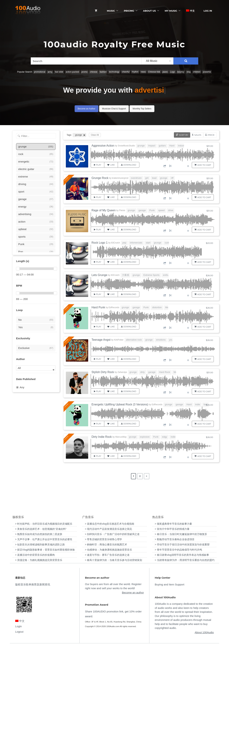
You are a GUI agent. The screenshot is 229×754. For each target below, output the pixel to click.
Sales (197, 135)
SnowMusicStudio (126, 145)
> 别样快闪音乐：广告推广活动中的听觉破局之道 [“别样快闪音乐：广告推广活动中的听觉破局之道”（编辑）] (112, 641)
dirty (142, 372)
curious (168, 242)
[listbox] (157, 61)
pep (124, 242)
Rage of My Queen (104, 210)
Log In (208, 10)
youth (172, 339)
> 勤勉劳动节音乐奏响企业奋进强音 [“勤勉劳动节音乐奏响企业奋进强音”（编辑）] (174, 646)
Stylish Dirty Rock (103, 372)
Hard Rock (164, 372)
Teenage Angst (101, 339)
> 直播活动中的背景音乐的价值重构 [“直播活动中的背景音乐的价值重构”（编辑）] (35, 661)
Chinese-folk (154, 72)
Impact (151, 145)
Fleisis (122, 210)
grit (146, 178)
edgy (164, 436)
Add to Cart (204, 165)
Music (111, 10)
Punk (152, 210)
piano (165, 72)
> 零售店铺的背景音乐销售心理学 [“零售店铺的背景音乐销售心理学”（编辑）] (103, 646)
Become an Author (86, 108)
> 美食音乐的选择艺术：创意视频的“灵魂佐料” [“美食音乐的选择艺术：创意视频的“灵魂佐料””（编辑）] (40, 635)
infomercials (136, 242)
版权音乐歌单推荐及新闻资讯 (32, 691)
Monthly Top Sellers (142, 108)
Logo (172, 72)
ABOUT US (149, 10)
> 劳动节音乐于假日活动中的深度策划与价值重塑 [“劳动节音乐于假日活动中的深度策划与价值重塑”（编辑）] (182, 651)
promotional (39, 72)
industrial (182, 145)
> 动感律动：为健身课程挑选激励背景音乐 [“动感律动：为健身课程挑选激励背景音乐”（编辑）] (108, 656)
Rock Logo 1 (100, 242)
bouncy (180, 72)
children (196, 72)
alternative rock (134, 339)
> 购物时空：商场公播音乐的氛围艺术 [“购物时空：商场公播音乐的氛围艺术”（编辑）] (106, 651)
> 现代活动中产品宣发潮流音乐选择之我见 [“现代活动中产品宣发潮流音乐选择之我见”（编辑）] (108, 635)
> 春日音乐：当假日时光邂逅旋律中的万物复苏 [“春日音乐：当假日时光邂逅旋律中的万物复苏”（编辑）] (181, 641)
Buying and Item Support (169, 691)
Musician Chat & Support (114, 108)
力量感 (125, 275)
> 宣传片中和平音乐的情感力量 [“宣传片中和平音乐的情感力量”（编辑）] (172, 635)
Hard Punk (98, 307)
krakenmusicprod (120, 178)
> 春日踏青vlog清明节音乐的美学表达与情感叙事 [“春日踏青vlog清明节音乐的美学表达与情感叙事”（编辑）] (182, 661)
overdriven (136, 178)
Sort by (183, 135)
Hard (171, 145)
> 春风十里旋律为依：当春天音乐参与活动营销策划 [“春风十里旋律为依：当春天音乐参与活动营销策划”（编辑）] (113, 667)
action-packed (72, 72)
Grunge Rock (100, 177)
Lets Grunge (99, 275)
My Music (171, 10)
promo (84, 72)
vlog (189, 72)
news (143, 72)
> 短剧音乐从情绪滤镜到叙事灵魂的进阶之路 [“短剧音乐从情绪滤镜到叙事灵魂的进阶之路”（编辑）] (40, 651)
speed (161, 210)
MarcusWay (120, 437)
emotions (161, 339)
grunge (141, 145)
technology (114, 72)
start (148, 242)
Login (18, 733)
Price (211, 135)
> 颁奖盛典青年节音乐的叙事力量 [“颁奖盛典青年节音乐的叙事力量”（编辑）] (173, 630)
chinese (93, 72)
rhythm (135, 72)
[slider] (18, 268)
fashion (103, 72)
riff (172, 178)
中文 (190, 10)
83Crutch (115, 243)
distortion (157, 307)
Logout (19, 738)
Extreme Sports (151, 275)
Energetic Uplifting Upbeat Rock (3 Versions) (120, 404)
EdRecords (114, 307)
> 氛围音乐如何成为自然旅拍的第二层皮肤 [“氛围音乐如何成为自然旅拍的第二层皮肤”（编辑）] (38, 641)
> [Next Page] (146, 476)
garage (142, 210)
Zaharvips (122, 372)
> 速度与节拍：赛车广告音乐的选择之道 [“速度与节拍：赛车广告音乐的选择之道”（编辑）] (107, 661)
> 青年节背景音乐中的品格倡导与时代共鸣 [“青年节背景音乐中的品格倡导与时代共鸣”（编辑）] (178, 656)
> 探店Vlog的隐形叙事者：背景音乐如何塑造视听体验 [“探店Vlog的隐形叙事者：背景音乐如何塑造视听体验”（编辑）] (45, 656)
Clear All (95, 135)
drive (170, 210)
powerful (207, 72)
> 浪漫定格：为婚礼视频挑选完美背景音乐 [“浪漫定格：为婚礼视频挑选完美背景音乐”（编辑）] (38, 667)
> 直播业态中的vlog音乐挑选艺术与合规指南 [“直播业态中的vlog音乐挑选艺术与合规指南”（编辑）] (109, 630)
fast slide (59, 72)
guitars (162, 145)
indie (197, 404)
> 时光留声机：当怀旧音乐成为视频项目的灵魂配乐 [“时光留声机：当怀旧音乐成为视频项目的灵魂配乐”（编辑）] (43, 630)
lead (154, 178)
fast (205, 404)
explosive (145, 436)
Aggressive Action (103, 145)
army (50, 72)
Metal (168, 307)
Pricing (129, 10)
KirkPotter (118, 340)
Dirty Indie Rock (102, 436)
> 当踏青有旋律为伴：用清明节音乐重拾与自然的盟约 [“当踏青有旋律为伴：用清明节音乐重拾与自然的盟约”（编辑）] (185, 667)
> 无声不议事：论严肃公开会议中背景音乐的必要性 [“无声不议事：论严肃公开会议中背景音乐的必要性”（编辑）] (43, 646)
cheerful (126, 72)
